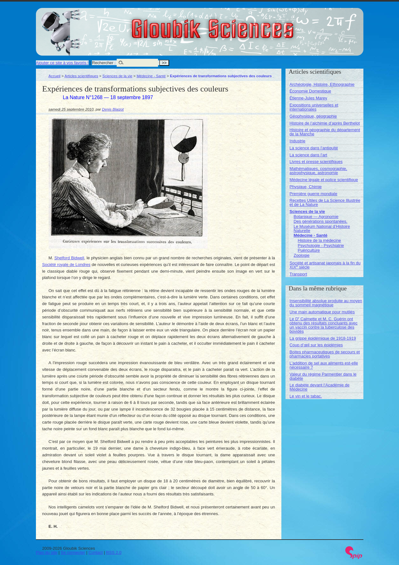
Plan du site (47, 552)
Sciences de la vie (117, 76)
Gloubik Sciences (248, 25)
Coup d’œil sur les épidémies (316, 345)
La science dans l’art (308, 155)
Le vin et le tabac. (306, 396)
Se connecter (73, 552)
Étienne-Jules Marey (308, 98)
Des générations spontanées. (320, 221)
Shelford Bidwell (69, 257)
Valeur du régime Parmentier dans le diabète (323, 376)
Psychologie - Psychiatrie (321, 245)
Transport (298, 274)
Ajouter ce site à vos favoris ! (62, 62)
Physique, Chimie (306, 186)
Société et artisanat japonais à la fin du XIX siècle (325, 265)
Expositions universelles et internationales (314, 107)
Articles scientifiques (81, 76)
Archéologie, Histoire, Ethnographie (322, 84)
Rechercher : (103, 62)
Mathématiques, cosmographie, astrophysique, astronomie (318, 170)
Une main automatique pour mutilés (322, 312)
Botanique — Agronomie (316, 216)
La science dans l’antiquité (314, 148)
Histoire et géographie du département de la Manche (325, 131)
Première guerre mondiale (313, 193)
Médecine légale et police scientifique (324, 179)
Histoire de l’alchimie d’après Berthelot (325, 123)
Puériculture (309, 250)
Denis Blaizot (113, 109)
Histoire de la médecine (319, 240)
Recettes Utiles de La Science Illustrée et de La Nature (325, 202)
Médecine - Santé (151, 76)
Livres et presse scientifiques (316, 161)
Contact (95, 552)
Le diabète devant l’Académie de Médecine (320, 387)
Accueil (55, 76)
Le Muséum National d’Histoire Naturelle (322, 228)
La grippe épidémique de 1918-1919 (323, 338)
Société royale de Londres (66, 264)
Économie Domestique (310, 91)
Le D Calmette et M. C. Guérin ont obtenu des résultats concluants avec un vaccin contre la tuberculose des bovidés (324, 325)
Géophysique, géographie (313, 116)
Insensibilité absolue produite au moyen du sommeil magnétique (326, 302)
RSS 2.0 (113, 552)
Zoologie (302, 255)
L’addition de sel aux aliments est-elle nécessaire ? (324, 365)
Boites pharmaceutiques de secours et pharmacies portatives (325, 354)
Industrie (298, 141)
